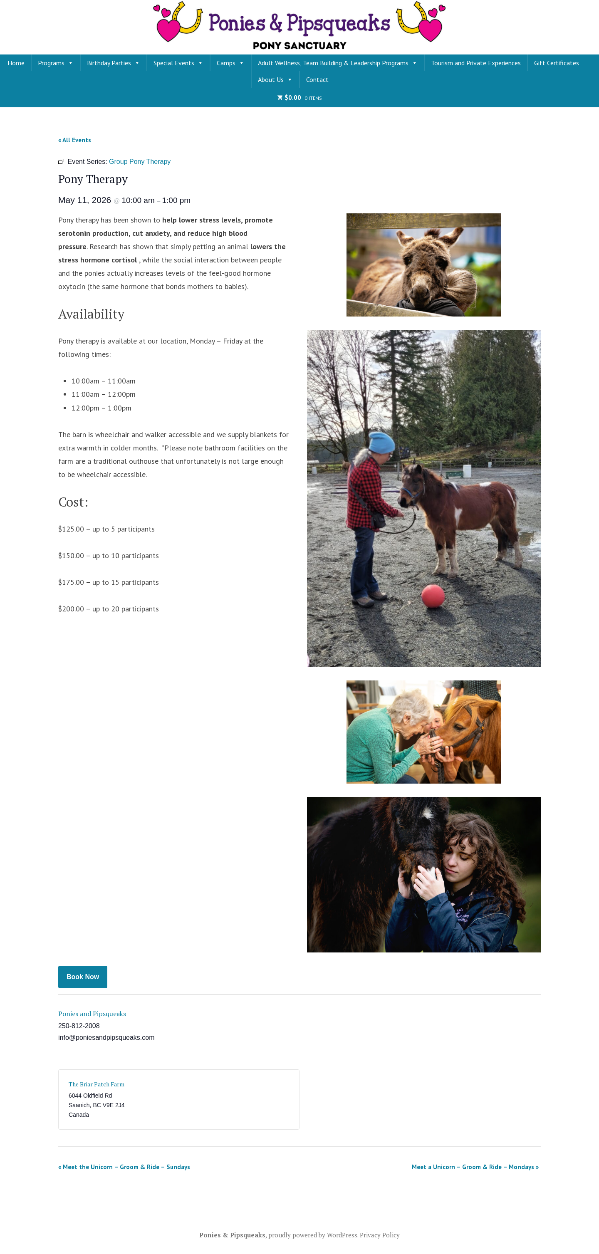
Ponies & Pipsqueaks (232, 1235)
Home (16, 63)
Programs (56, 62)
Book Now (83, 976)
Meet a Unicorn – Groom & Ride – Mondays (475, 1167)
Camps (231, 62)
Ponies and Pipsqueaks (92, 1013)
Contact (317, 79)
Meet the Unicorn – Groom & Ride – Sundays (124, 1167)
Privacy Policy (380, 1235)
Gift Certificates (556, 63)
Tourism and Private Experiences (476, 63)
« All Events (74, 140)
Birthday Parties (113, 62)
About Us (275, 79)
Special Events (178, 62)
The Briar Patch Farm (96, 1084)
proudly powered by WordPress (312, 1235)
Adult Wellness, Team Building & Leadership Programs (338, 62)
